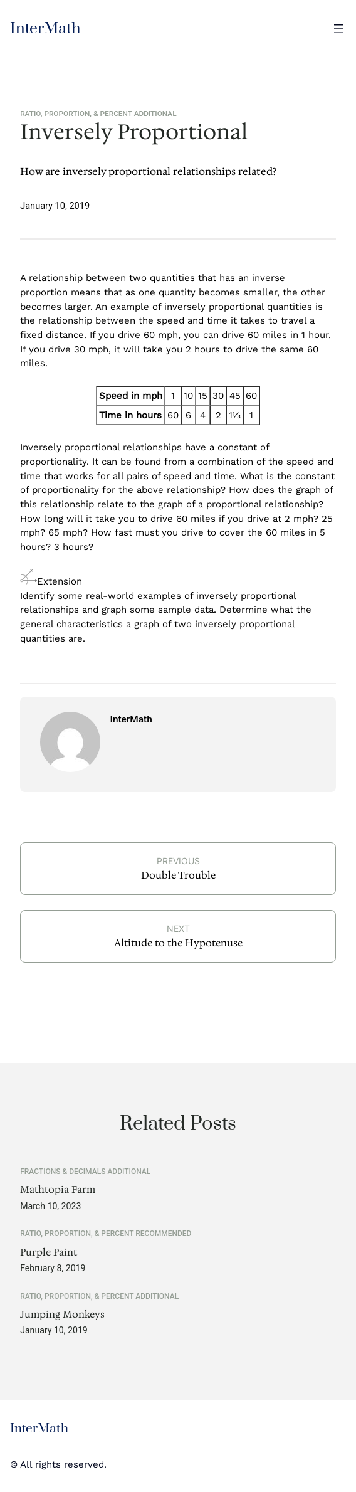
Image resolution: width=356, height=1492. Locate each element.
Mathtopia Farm (57, 1190)
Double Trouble (178, 875)
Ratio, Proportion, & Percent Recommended (105, 1233)
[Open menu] (338, 28)
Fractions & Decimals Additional (85, 1171)
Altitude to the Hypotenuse (178, 943)
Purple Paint (48, 1253)
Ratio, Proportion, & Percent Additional (98, 113)
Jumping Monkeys (62, 1315)
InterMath (45, 28)
